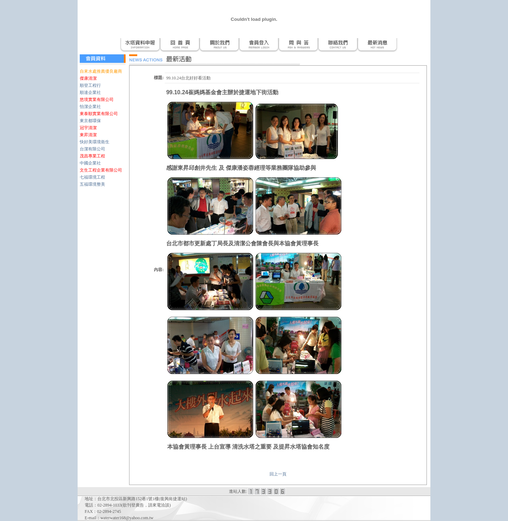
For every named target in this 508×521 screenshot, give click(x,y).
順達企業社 (90, 92)
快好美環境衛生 (94, 141)
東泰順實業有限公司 (99, 113)
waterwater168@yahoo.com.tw (127, 517)
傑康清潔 (88, 78)
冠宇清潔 (88, 127)
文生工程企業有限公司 (101, 170)
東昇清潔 (88, 134)
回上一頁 (278, 474)
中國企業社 (90, 163)
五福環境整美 (92, 184)
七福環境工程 (92, 177)
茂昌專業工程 (92, 156)
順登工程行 (90, 85)
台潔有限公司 (92, 148)
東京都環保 (90, 120)
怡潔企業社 (90, 106)
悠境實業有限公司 (97, 99)
